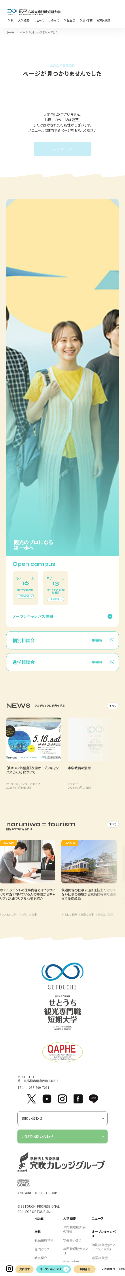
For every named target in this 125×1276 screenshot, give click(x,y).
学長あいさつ (72, 1244)
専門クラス (42, 1253)
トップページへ (62, 149)
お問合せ (85, 1269)
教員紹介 (40, 1261)
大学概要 (69, 1222)
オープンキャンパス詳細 (33, 620)
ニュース (98, 1222)
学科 (37, 1235)
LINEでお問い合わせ (63, 1140)
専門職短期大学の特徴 (74, 1233)
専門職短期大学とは (76, 1254)
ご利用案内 (108, 1269)
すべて (112, 710)
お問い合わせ (63, 1122)
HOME (39, 1222)
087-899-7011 (39, 1091)
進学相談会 (100, 1261)
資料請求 (24, 1269)
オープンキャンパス (51, 1269)
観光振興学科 (44, 1244)
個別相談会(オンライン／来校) (103, 1250)
